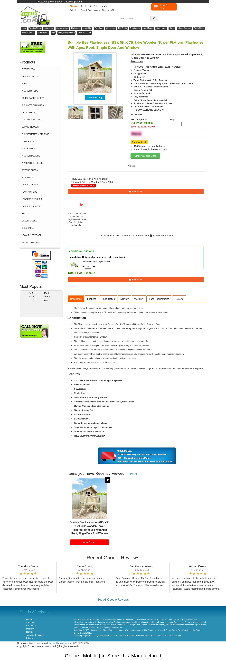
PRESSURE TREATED (32, 120)
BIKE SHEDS (27, 177)
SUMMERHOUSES (30, 127)
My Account (41, 1)
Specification (108, 299)
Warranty (138, 299)
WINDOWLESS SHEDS (32, 163)
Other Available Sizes (145, 156)
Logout (78, 1)
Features (91, 299)
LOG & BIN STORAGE (32, 235)
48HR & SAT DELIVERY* (33, 98)
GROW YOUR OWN (30, 242)
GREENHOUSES (29, 221)
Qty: (172, 119)
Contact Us (31, 626)
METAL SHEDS (28, 112)
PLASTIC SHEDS (29, 192)
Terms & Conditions (35, 635)
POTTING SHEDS (30, 170)
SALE (24, 84)
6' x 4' (30, 293)
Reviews (179, 299)
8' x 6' (46, 293)
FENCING (26, 213)
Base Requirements (159, 299)
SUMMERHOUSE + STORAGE (35, 134)
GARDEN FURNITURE (32, 206)
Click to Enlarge (95, 97)
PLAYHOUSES (28, 148)
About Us (30, 622)
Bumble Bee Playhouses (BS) (87, 522)
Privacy (29, 638)
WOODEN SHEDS (30, 91)
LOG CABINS (28, 141)
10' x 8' (47, 297)
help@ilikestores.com (60, 643)
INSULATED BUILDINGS (33, 105)
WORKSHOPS (28, 69)
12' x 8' (31, 300)
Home (29, 619)
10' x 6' (31, 297)
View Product (89, 542)
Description (76, 299)
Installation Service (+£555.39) (96, 261)
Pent (46, 300)
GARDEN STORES (30, 185)
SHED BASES (28, 228)
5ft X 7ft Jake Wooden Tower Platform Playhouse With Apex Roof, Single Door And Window (90, 528)
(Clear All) (133, 474)
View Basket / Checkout (61, 1)
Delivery (124, 299)
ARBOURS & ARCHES (32, 199)
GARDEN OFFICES (30, 76)
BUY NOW (135, 191)
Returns (29, 632)
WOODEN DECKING (31, 156)
